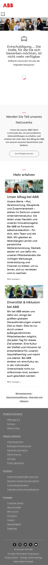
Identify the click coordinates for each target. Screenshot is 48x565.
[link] (14, 279)
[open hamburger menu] (3, 14)
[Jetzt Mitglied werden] (24, 154)
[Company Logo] (8, 5)
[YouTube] (36, 544)
